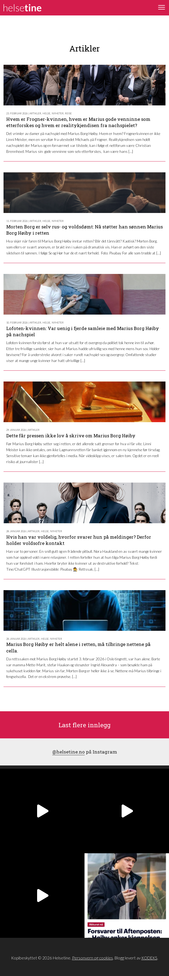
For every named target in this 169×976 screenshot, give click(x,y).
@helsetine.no (68, 752)
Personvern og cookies (92, 957)
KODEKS (149, 957)
